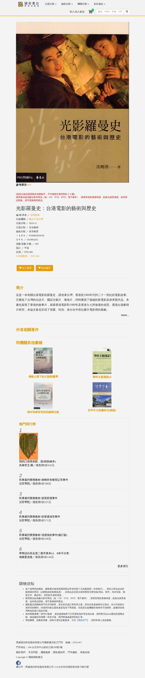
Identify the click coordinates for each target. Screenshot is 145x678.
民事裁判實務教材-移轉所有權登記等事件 (43, 479)
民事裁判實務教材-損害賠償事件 (38, 498)
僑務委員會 (25, 557)
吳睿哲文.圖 (26, 465)
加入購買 (25, 268)
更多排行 (123, 566)
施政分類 (67, 4)
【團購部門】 (82, 620)
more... (125, 315)
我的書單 (44, 268)
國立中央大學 (36, 219)
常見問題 (33, 652)
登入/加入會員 (77, 12)
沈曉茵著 (35, 215)
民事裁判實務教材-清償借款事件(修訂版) (43, 534)
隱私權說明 (59, 652)
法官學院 (24, 483)
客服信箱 (85, 652)
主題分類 (50, 4)
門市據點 (72, 652)
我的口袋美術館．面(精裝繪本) (37, 461)
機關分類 (83, 4)
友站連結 (99, 4)
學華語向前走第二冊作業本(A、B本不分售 (44, 553)
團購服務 (45, 652)
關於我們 (20, 652)
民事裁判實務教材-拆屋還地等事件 (39, 516)
